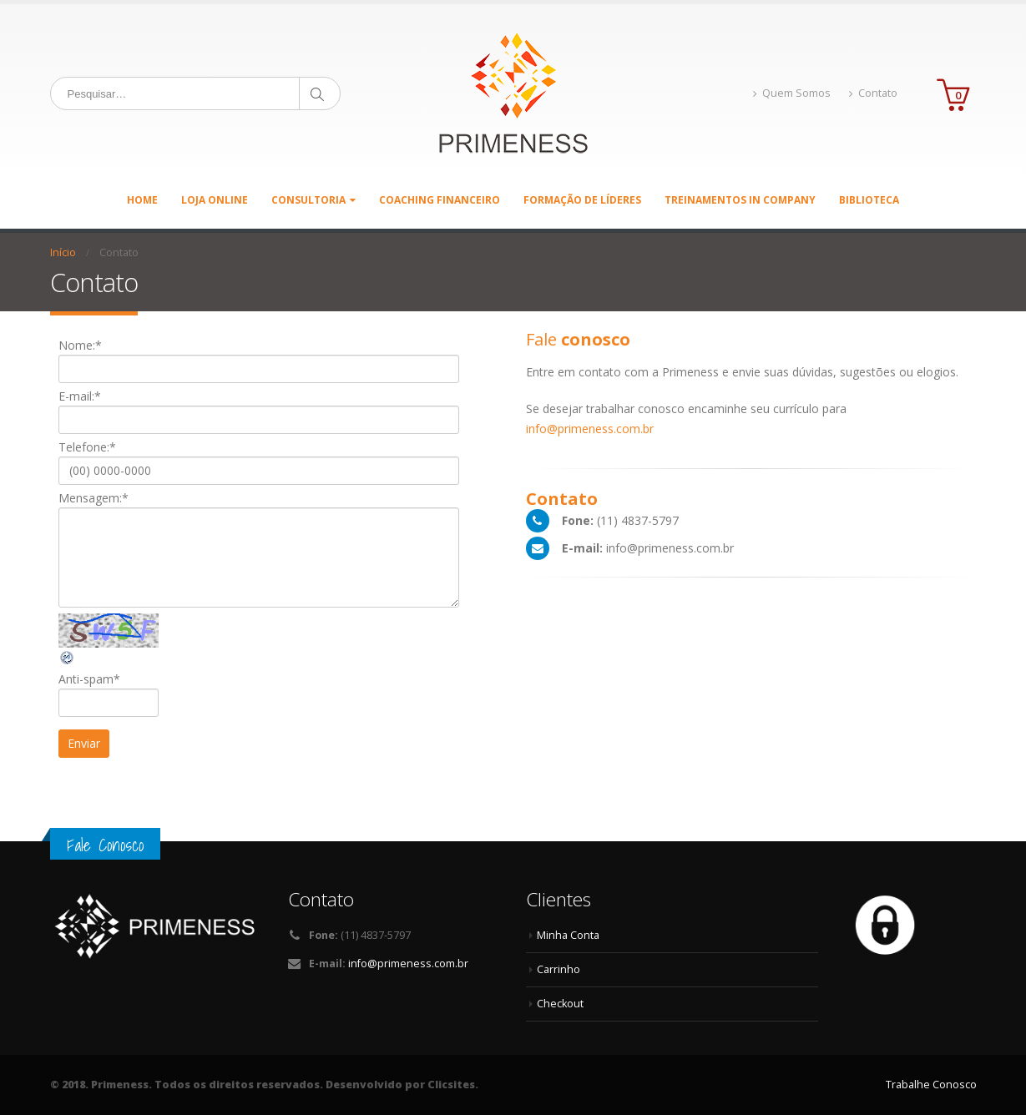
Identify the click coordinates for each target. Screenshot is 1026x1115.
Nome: (80, 345)
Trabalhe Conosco (931, 1084)
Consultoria (308, 200)
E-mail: (79, 396)
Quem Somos (792, 93)
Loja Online (214, 200)
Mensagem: (93, 498)
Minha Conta (568, 935)
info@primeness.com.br (590, 428)
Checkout (560, 1003)
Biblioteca (869, 200)
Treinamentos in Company (740, 200)
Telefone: (87, 447)
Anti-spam (89, 679)
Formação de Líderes (582, 200)
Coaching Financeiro (439, 200)
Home (142, 200)
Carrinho (558, 969)
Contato (873, 93)
